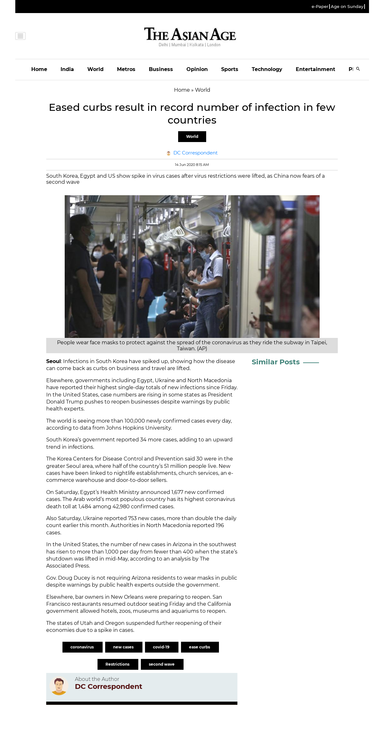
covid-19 (161, 647)
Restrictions (117, 664)
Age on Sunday (347, 6)
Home (39, 69)
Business (161, 69)
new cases (123, 647)
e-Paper (320, 6)
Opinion (197, 69)
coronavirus (82, 647)
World (95, 69)
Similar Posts (276, 362)
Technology (267, 69)
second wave (162, 664)
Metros (126, 69)
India (67, 69)
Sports (229, 69)
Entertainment (315, 69)
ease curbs (200, 647)
